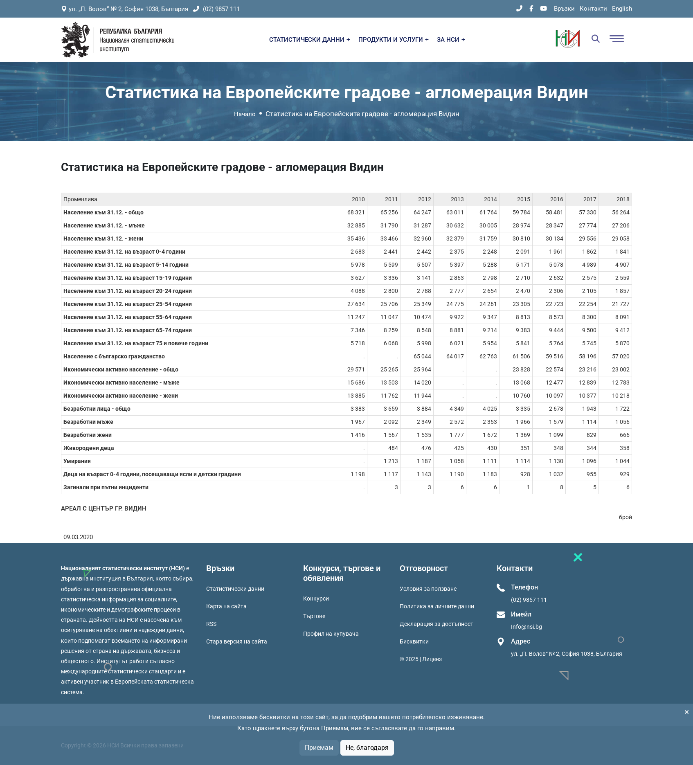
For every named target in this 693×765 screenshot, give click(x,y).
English (622, 8)
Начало (245, 114)
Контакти (593, 8)
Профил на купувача (331, 633)
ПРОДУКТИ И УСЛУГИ (393, 39)
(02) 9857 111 (216, 9)
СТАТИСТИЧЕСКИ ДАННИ (309, 39)
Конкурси (316, 598)
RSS (211, 624)
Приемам (319, 748)
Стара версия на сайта (236, 641)
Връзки (564, 8)
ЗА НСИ (451, 39)
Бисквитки (414, 641)
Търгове (314, 616)
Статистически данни (235, 588)
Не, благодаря (367, 748)
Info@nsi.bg (526, 626)
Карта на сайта (226, 606)
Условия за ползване (428, 588)
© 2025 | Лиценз (421, 659)
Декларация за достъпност (436, 624)
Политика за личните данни (437, 606)
